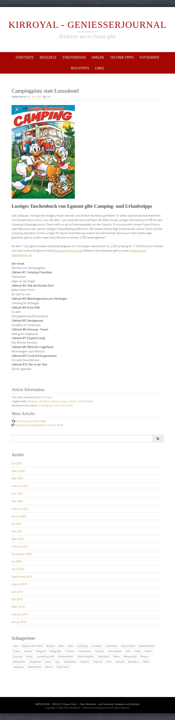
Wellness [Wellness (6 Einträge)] (18, 667)
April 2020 (18, 569)
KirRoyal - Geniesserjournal (87, 25)
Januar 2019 (19, 622)
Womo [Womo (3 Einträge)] (49, 667)
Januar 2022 (19, 516)
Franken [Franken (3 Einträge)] (70, 651)
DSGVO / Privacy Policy (64, 704)
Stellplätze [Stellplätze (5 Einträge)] (70, 661)
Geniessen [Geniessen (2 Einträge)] (85, 651)
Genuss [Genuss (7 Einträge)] (99, 651)
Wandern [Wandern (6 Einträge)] (133, 661)
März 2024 (18, 471)
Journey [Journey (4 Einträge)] (17, 656)
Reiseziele (48, 57)
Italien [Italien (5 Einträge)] (148, 651)
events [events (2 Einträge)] (28, 651)
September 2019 (22, 576)
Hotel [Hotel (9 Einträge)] (137, 651)
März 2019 (18, 607)
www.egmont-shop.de (68, 250)
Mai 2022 (17, 501)
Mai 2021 (17, 531)
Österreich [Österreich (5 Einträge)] (63, 667)
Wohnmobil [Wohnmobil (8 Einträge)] (34, 667)
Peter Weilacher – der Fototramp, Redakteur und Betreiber (109, 704)
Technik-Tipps (122, 57)
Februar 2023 (20, 486)
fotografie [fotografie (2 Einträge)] (55, 651)
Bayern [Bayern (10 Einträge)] (51, 645)
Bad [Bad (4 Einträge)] (15, 645)
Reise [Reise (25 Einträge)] (116, 656)
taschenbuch (85, 401)
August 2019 (19, 584)
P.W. (48, 96)
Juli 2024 (17, 463)
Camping (31, 401)
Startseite (25, 57)
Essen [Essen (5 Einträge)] (16, 651)
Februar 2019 (20, 614)
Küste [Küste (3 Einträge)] (29, 656)
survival (72, 401)
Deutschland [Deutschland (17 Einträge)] (146, 645)
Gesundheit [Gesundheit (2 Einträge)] (114, 651)
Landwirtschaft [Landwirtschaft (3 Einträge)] (45, 656)
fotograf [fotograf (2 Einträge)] (41, 651)
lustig (63, 401)
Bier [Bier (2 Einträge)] (61, 645)
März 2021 (18, 539)
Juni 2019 (17, 592)
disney (55, 401)
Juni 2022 (17, 493)
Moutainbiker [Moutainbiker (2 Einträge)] (66, 656)
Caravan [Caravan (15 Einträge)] (96, 645)
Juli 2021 (17, 524)
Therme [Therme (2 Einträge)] (97, 661)
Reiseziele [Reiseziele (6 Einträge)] (19, 661)
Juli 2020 (17, 561)
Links (99, 68)
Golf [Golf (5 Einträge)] (127, 651)
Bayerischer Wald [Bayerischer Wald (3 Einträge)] (32, 645)
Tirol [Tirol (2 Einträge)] (109, 661)
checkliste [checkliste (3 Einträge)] (111, 645)
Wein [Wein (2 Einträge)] (146, 661)
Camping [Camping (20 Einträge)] (82, 645)
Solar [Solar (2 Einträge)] (48, 661)
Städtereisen (74, 57)
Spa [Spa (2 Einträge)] (57, 661)
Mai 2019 (17, 599)
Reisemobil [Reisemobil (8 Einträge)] (130, 656)
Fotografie (149, 57)
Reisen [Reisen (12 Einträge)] (144, 656)
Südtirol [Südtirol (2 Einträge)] (84, 661)
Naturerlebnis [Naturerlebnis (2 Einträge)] (86, 656)
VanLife (98, 57)
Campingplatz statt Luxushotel (55, 405)
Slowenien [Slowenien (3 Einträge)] (35, 661)
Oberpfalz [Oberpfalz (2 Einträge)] (103, 656)
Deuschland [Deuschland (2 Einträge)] (128, 645)
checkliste (44, 401)
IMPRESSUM (42, 704)
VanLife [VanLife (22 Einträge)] (120, 661)
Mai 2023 (17, 478)
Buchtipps (80, 68)
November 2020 (22, 554)
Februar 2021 (20, 546)
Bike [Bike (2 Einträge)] (70, 645)
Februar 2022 (20, 509)
